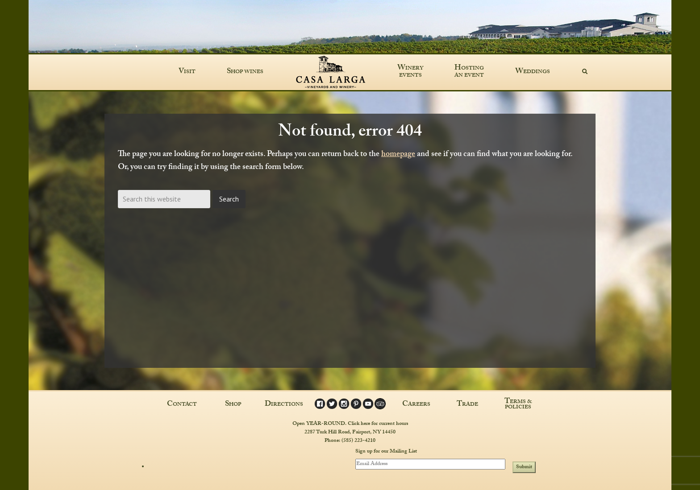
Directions (284, 404)
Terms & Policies (518, 405)
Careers (416, 404)
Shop (233, 404)
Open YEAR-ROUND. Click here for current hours (350, 424)
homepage (398, 155)
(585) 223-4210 (358, 440)
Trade (467, 404)
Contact (182, 404)
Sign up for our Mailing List (386, 452)
